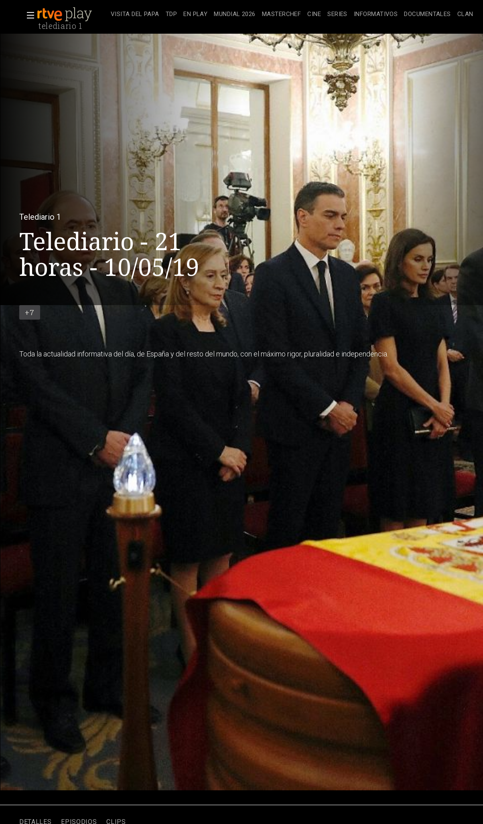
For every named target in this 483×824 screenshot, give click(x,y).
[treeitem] (135, 14)
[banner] (72, 14)
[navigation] (292, 14)
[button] (28, 15)
